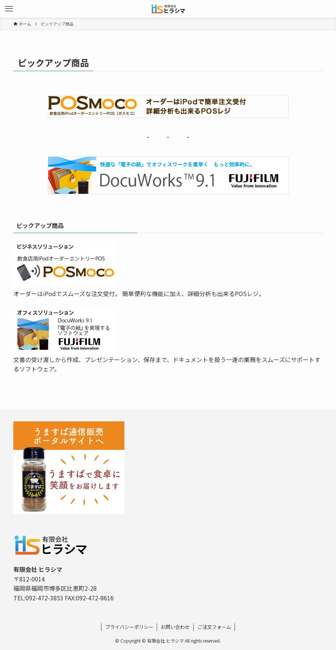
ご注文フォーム (214, 626)
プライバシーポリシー (129, 626)
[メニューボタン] (9, 9)
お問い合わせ (175, 626)
